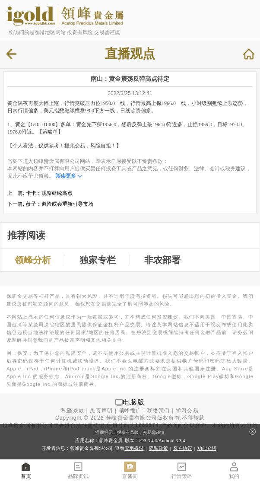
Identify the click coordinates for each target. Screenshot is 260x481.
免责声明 (101, 411)
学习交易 (187, 411)
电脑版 (134, 402)
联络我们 (158, 411)
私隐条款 (72, 411)
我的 (234, 470)
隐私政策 (158, 448)
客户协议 (182, 448)
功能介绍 (206, 448)
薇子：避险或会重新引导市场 (59, 204)
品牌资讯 (78, 470)
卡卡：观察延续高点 (49, 193)
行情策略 (181, 470)
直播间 (130, 470)
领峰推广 (130, 411)
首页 (26, 470)
